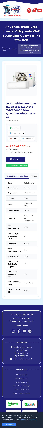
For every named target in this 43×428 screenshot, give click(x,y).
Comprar (16, 159)
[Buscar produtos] (29, 10)
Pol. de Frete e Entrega (21, 386)
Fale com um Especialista (17, 165)
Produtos (12, 49)
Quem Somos (21, 374)
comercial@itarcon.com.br (23, 359)
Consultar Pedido (21, 378)
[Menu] (39, 10)
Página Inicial (4, 49)
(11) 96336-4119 (23, 356)
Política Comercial (21, 382)
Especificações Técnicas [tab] (17, 176)
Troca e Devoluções (21, 390)
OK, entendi (9, 424)
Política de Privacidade (21, 393)
